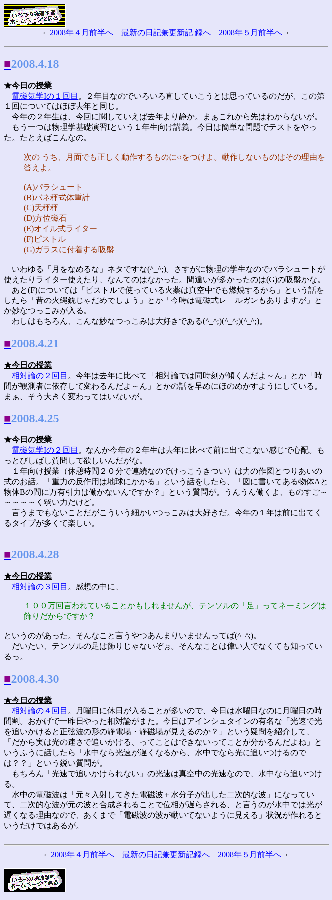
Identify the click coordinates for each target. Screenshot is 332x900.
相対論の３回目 (40, 586)
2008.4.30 (35, 678)
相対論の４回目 (40, 710)
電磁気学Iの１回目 (45, 96)
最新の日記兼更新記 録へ (166, 32)
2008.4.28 (35, 554)
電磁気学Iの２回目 (45, 450)
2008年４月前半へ (81, 32)
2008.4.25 (35, 418)
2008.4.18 (35, 63)
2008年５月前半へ (250, 32)
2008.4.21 (35, 343)
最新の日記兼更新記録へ (166, 854)
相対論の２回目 (40, 375)
